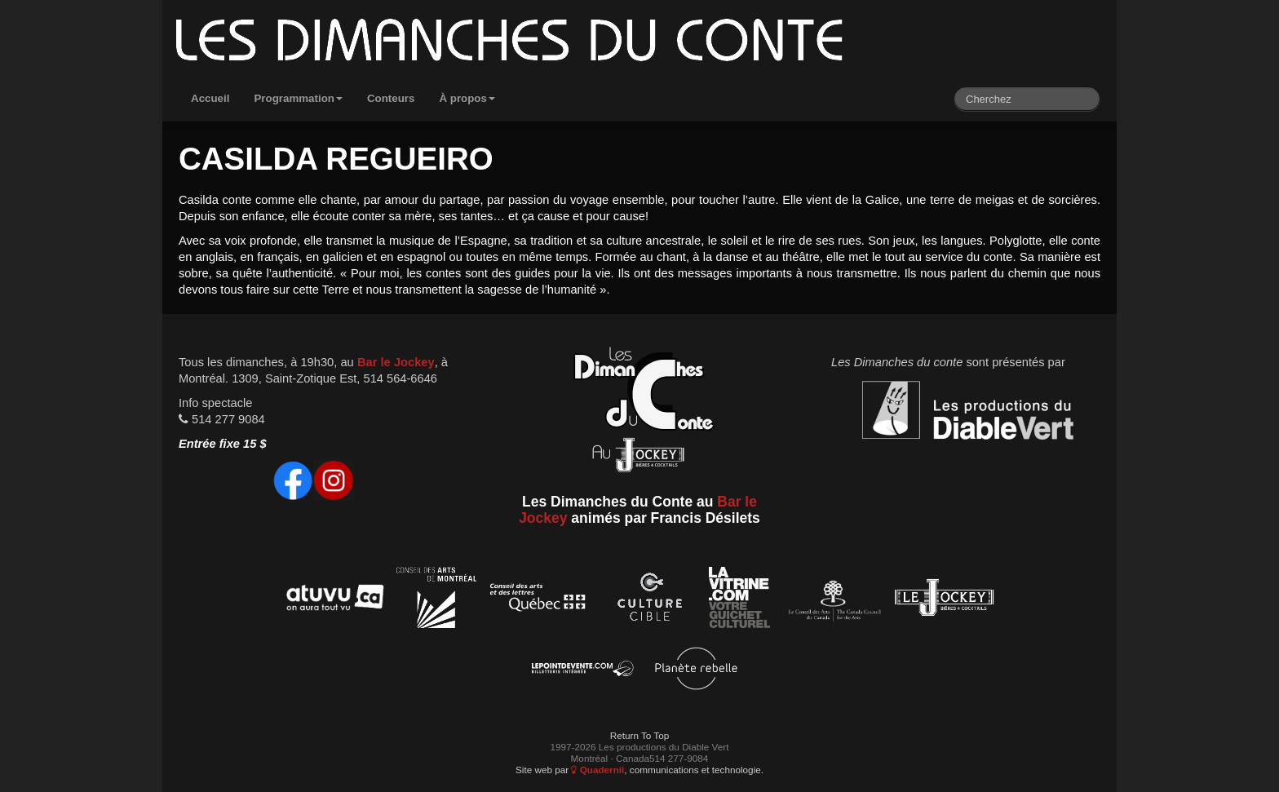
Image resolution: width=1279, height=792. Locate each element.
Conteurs (391, 98)
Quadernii (597, 769)
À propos (467, 98)
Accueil (210, 98)
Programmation (298, 98)
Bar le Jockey (396, 362)
